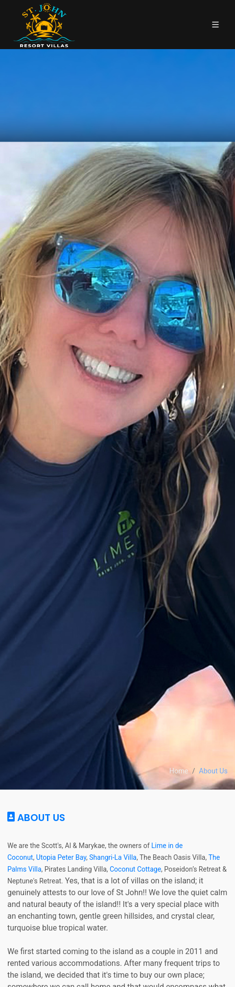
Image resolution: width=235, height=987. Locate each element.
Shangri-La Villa (113, 857)
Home (178, 771)
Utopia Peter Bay (61, 857)
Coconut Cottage (135, 869)
